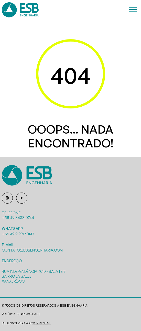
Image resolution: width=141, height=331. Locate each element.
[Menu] (132, 9)
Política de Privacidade (21, 314)
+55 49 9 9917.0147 (18, 234)
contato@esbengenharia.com (32, 250)
